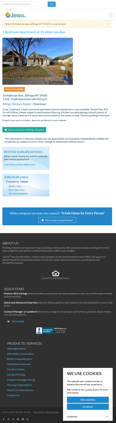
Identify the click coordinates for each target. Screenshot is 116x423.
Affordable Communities (20, 353)
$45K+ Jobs (15, 186)
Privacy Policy (38, 412)
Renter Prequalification (19, 358)
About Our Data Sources (20, 390)
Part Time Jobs (17, 189)
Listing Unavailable (14, 89)
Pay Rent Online (16, 369)
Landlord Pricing (16, 374)
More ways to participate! (57, 220)
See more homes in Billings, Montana (24, 129)
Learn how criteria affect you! (19, 164)
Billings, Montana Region (17, 104)
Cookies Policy (91, 389)
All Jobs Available (18, 193)
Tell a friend (18, 321)
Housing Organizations (19, 384)
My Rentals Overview (18, 364)
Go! (51, 4)
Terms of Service (52, 412)
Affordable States (16, 348)
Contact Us (13, 395)
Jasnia (12, 412)
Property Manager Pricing (21, 379)
